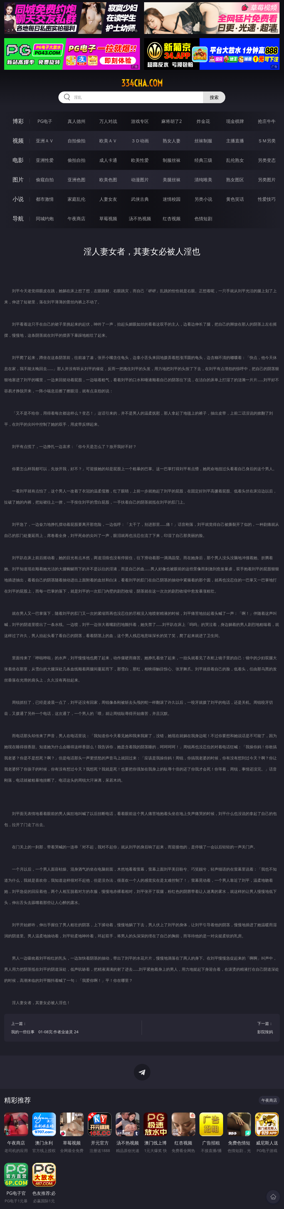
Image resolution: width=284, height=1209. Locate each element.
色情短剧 (203, 218)
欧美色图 (108, 180)
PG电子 (45, 121)
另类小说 (203, 199)
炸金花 (203, 121)
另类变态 (267, 160)
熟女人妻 (172, 141)
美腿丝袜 (172, 180)
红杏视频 (172, 218)
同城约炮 (45, 218)
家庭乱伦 (76, 199)
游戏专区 (140, 121)
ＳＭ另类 (267, 141)
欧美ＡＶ (108, 141)
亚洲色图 (76, 180)
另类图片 (267, 180)
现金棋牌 (235, 121)
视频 (18, 140)
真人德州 (76, 121)
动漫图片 (140, 180)
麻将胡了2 (171, 121)
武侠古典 (140, 199)
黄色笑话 (235, 199)
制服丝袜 (172, 160)
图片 (18, 179)
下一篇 (211, 1028)
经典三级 (203, 160)
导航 (18, 218)
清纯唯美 (203, 180)
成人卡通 (108, 160)
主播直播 (235, 141)
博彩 (18, 121)
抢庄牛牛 (267, 121)
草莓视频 (108, 218)
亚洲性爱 (45, 160)
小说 (18, 199)
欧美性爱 (140, 160)
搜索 (214, 97)
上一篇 (73, 1028)
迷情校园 (172, 199)
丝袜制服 (203, 141)
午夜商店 (76, 218)
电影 (18, 160)
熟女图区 (235, 180)
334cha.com (142, 83)
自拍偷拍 (76, 141)
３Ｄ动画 (140, 141)
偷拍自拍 (76, 160)
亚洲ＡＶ (45, 141)
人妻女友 (108, 199)
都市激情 (45, 199)
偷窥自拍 (45, 180)
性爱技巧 (267, 199)
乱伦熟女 (235, 160)
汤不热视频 (140, 218)
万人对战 (108, 121)
